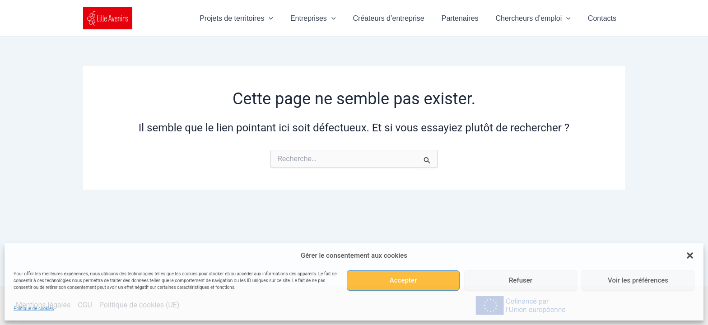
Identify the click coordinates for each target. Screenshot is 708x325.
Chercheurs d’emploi (537, 18)
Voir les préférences (638, 280)
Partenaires (466, 18)
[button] (689, 255)
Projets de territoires (251, 18)
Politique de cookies (34, 308)
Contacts (603, 18)
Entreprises (325, 18)
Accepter (403, 280)
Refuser (520, 280)
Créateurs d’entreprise (397, 18)
